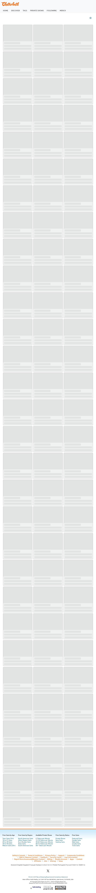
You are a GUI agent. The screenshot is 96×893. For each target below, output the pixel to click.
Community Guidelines (75, 855)
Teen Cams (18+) (8, 838)
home (5, 10)
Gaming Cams (60, 842)
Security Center (56, 857)
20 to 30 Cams (7, 842)
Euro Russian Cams (24, 842)
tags (25, 10)
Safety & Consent (18, 855)
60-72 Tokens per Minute (44, 844)
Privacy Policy (50, 855)
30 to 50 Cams (7, 844)
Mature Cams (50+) (8, 845)
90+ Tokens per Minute (44, 845)
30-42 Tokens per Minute (44, 842)
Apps (72, 859)
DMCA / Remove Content (28, 857)
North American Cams (25, 838)
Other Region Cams (24, 840)
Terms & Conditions (35, 855)
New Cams (59, 840)
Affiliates (37, 861)
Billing (49, 859)
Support (61, 855)
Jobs (45, 861)
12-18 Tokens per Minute (44, 840)
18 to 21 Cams (7, 840)
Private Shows (60, 838)
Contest (79, 859)
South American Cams (25, 845)
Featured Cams (77, 838)
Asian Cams (22, 844)
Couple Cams (76, 844)
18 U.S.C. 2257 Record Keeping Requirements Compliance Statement (48, 877)
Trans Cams (76, 845)
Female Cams (76, 840)
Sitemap (53, 861)
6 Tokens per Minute (43, 838)
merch (63, 10)
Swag (61, 861)
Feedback (44, 857)
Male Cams (75, 842)
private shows (37, 10)
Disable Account (61, 859)
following (52, 10)
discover (15, 10)
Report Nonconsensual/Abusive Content (29, 859)
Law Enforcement (70, 857)
